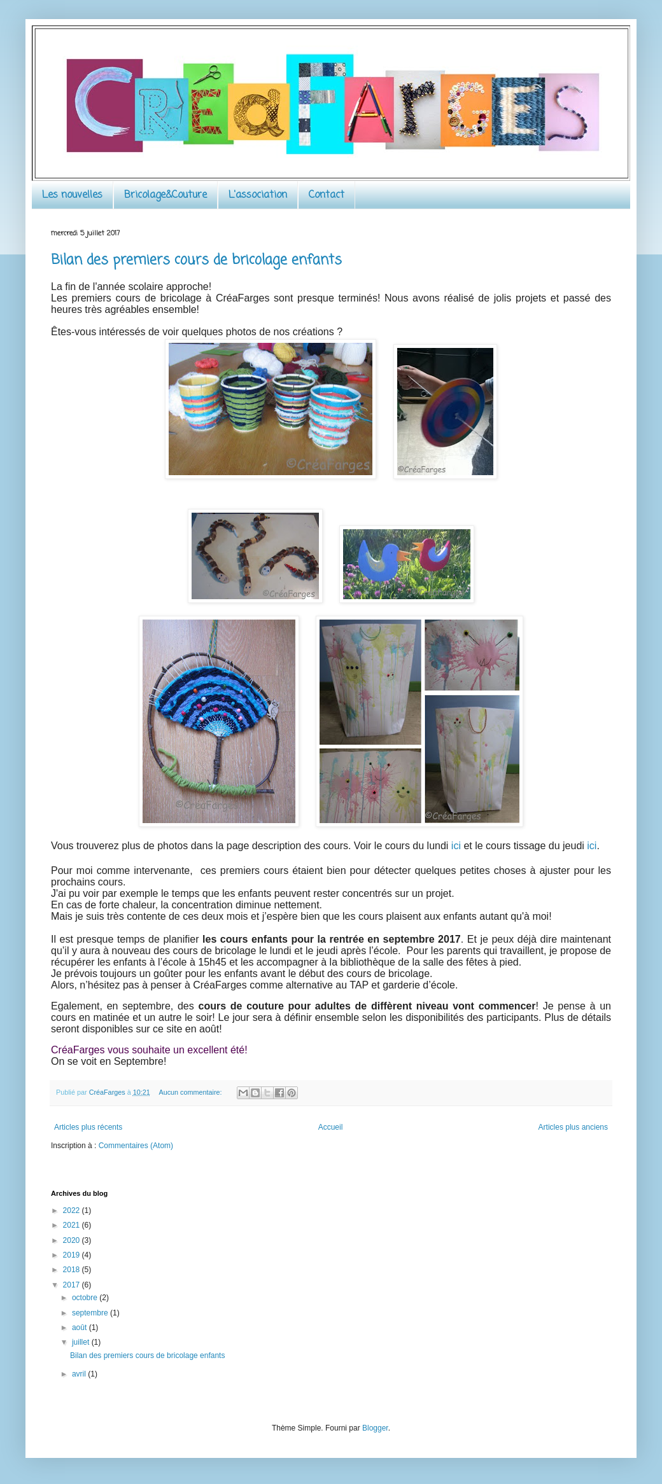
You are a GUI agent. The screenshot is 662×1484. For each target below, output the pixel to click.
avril (80, 1374)
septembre (91, 1312)
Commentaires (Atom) (136, 1145)
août (80, 1327)
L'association (258, 195)
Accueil (330, 1127)
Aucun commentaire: (190, 1092)
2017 (72, 1284)
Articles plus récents (88, 1127)
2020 (72, 1240)
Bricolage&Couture (165, 195)
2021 (72, 1225)
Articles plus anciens (573, 1127)
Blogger (375, 1428)
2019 (72, 1255)
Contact (326, 195)
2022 (72, 1210)
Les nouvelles (72, 195)
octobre (85, 1297)
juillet (82, 1342)
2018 (72, 1269)
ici (457, 845)
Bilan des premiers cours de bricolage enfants (196, 260)
